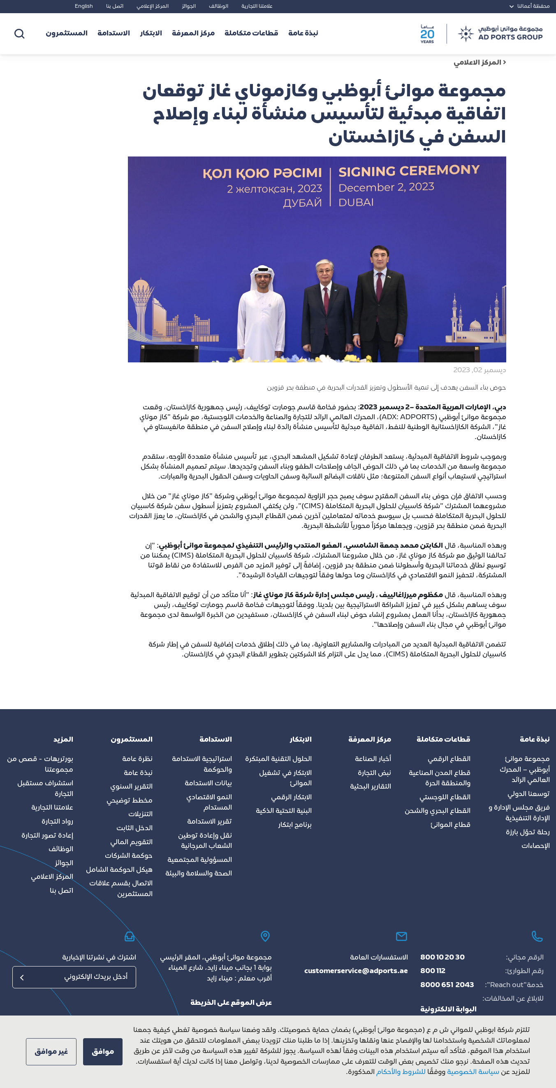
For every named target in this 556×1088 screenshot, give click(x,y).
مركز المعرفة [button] (193, 34)
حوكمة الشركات (129, 856)
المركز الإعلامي (153, 6)
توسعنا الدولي (528, 794)
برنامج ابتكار (295, 825)
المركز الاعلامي (480, 63)
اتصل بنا (114, 6)
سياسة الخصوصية (472, 1072)
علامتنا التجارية (257, 6)
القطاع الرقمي (449, 759)
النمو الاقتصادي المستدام (209, 803)
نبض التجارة (374, 773)
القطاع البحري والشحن (437, 811)
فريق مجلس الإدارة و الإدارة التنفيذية (519, 813)
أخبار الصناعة (373, 759)
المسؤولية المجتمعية (199, 860)
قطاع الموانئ (450, 825)
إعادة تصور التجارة (47, 836)
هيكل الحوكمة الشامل (119, 870)
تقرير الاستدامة (209, 822)
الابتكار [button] (151, 34)
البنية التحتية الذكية (284, 811)
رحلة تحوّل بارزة (528, 833)
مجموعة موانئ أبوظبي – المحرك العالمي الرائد (525, 769)
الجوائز (189, 6)
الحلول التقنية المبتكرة (278, 759)
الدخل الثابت (134, 829)
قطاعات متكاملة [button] (251, 34)
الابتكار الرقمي (291, 798)
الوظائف (218, 6)
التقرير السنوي (131, 787)
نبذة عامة (138, 773)
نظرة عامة (137, 759)
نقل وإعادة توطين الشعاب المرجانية (205, 841)
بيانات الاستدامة (208, 784)
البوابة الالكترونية (448, 1010)
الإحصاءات (535, 846)
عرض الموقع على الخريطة (231, 1003)
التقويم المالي (131, 843)
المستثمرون (67, 34)
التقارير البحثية (370, 787)
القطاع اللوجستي (444, 798)
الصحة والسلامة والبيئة (198, 874)
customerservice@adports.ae (356, 971)
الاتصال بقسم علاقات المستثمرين (121, 889)
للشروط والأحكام (401, 1072)
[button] (103, 1051)
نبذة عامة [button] (303, 34)
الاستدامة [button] (113, 34)
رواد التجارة (57, 822)
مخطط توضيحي (130, 801)
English (84, 6)
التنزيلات (140, 815)
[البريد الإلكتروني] (74, 977)
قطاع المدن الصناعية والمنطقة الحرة (439, 778)
